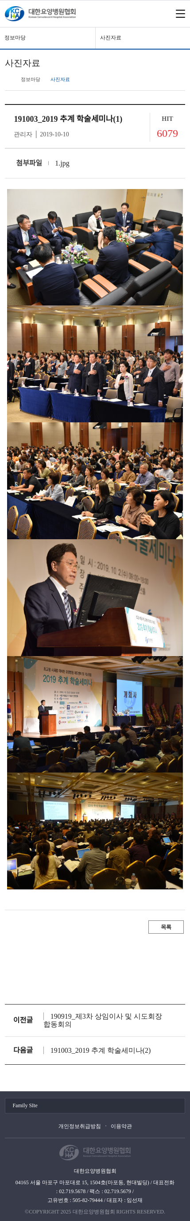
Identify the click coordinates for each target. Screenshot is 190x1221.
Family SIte (24, 1105)
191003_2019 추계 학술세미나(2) (100, 1050)
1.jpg (62, 163)
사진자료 (110, 38)
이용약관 (121, 1126)
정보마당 (15, 38)
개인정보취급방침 (79, 1126)
